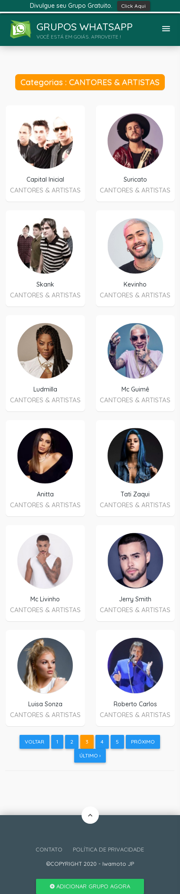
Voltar (34, 741)
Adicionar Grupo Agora (90, 886)
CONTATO (49, 849)
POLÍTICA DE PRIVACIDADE (108, 849)
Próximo (143, 741)
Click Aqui (133, 6)
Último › (90, 755)
